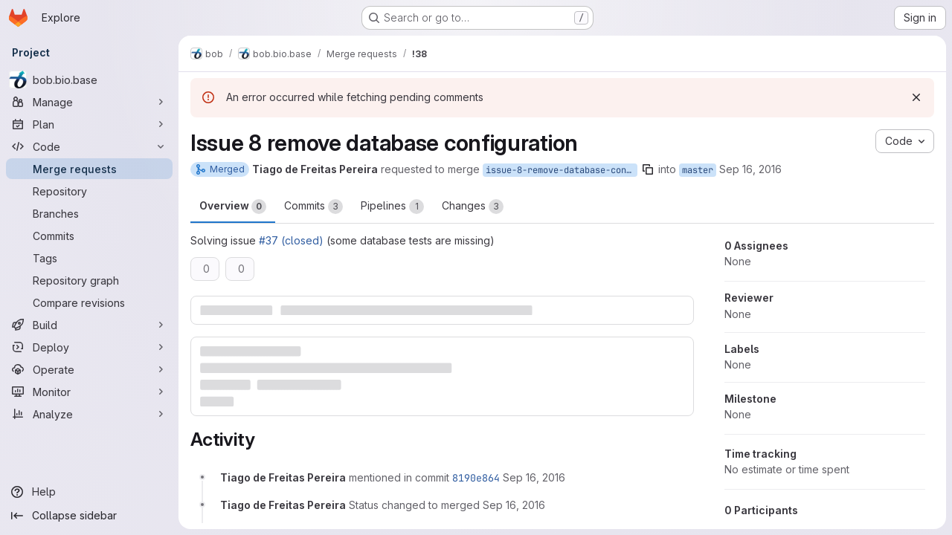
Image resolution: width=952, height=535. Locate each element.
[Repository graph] (89, 280)
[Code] (89, 146)
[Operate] (89, 369)
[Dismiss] (916, 97)
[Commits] (89, 235)
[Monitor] (89, 391)
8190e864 (476, 477)
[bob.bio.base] (89, 79)
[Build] (89, 324)
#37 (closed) (291, 240)
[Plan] (89, 124)
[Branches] (89, 213)
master (697, 170)
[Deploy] (89, 347)
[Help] (89, 492)
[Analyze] (89, 413)
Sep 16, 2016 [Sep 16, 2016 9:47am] (750, 169)
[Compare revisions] (89, 302)
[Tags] (89, 257)
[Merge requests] (89, 168)
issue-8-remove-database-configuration (561, 170)
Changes (473, 206)
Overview (232, 206)
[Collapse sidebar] (89, 515)
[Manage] (89, 101)
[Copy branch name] (648, 169)
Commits (313, 206)
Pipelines (392, 206)
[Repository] (89, 191)
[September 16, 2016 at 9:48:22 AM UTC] (534, 477)
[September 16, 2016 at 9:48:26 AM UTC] (514, 505)
